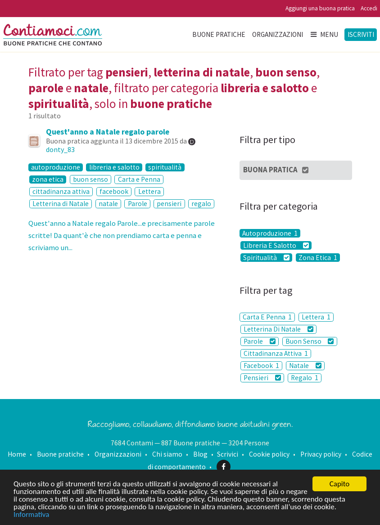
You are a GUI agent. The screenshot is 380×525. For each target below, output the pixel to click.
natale (108, 203)
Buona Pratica (276, 170)
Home (17, 454)
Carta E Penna (267, 317)
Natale (305, 365)
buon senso (90, 179)
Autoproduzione (270, 233)
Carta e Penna (139, 179)
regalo (201, 203)
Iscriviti (361, 34)
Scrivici (227, 454)
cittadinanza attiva (61, 191)
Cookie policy (269, 454)
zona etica (47, 179)
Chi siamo (167, 454)
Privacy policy (320, 454)
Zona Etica (318, 257)
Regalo (304, 377)
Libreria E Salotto (276, 245)
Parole (137, 203)
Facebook (261, 365)
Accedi (369, 8)
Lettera (149, 191)
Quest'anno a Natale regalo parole (107, 131)
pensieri (169, 203)
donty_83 (60, 149)
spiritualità (164, 167)
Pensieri (262, 377)
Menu (323, 34)
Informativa (31, 515)
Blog (200, 454)
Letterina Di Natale (278, 329)
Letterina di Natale (60, 203)
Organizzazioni (277, 34)
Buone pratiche (218, 34)
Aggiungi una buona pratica (320, 8)
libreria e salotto (114, 167)
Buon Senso (309, 341)
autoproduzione (55, 167)
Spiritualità (266, 257)
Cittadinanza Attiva (276, 353)
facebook (114, 191)
